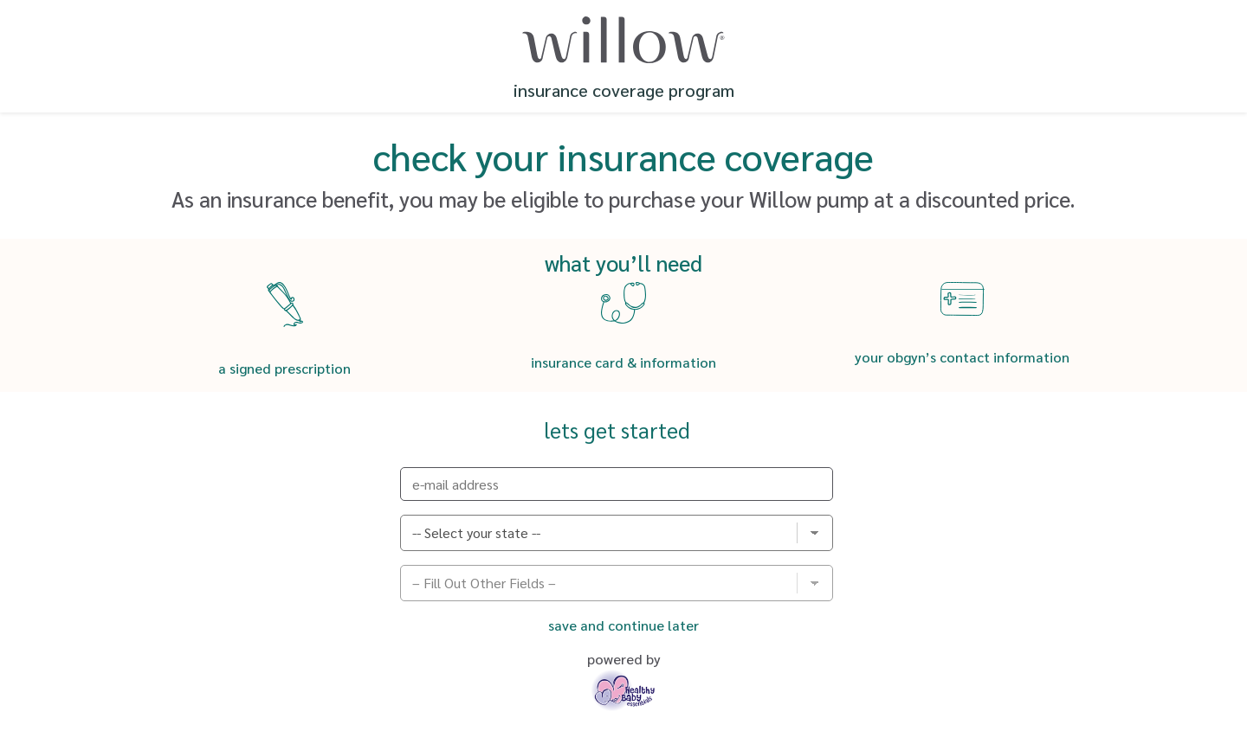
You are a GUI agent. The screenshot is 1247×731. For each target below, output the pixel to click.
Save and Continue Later (623, 625)
